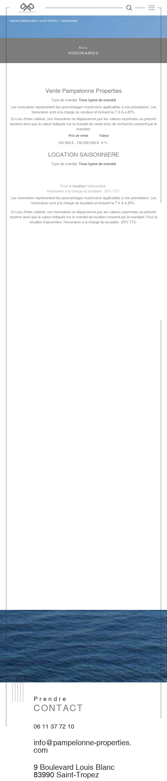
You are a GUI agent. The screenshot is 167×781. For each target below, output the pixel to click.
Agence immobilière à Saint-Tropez (33, 20)
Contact (161, 235)
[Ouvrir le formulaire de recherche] (129, 8)
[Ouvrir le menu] (151, 7)
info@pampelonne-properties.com (83, 746)
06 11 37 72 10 (54, 726)
